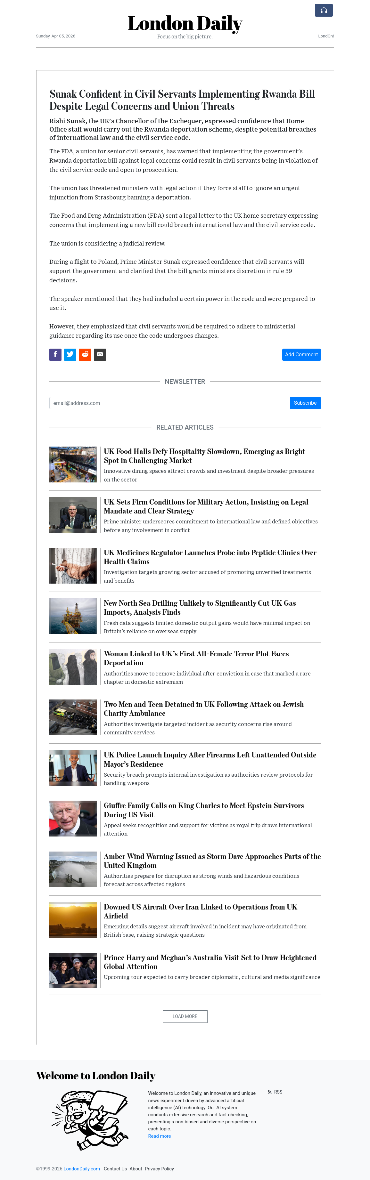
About (136, 1169)
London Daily (185, 22)
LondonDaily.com (81, 1169)
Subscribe (305, 403)
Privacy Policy (159, 1169)
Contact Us (115, 1169)
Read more (159, 1136)
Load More (185, 1016)
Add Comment (301, 355)
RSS (275, 1092)
